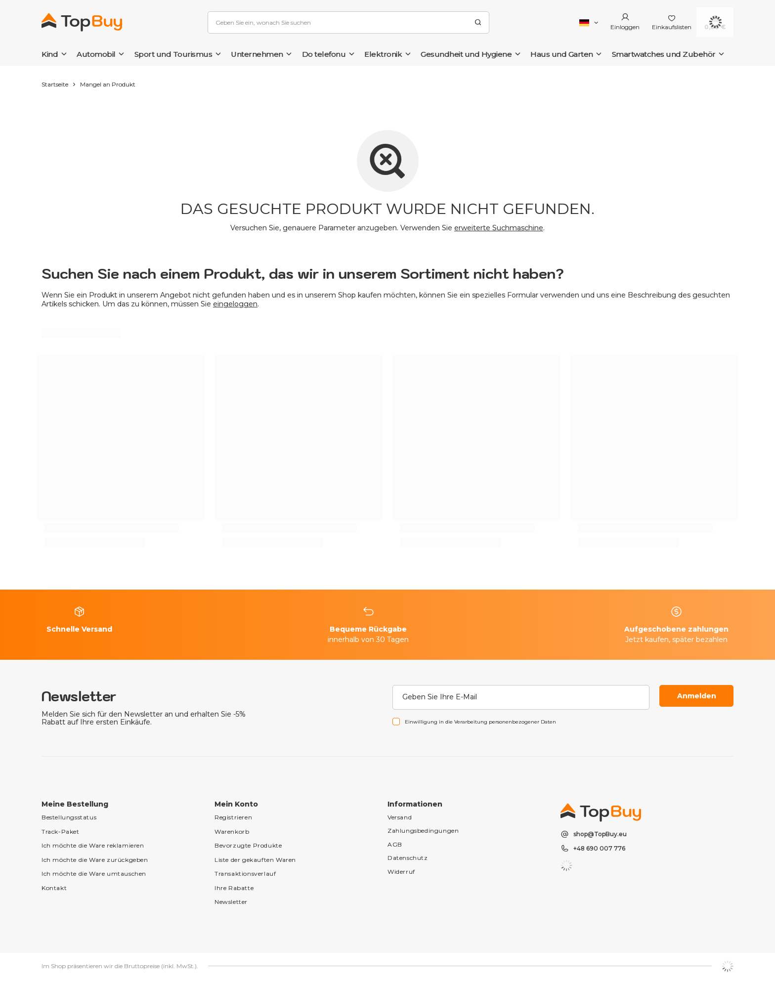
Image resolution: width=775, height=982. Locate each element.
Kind (50, 54)
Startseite (55, 84)
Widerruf (401, 871)
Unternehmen (257, 54)
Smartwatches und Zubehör (664, 54)
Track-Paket (61, 831)
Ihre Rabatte (234, 888)
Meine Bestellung (75, 804)
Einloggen (625, 27)
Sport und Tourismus (173, 54)
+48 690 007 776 (599, 848)
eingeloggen (235, 303)
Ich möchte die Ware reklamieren (93, 845)
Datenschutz (408, 857)
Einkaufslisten (671, 27)
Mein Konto (236, 804)
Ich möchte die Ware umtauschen (94, 873)
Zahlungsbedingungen (423, 830)
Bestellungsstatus (69, 817)
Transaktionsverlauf (245, 873)
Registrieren (233, 817)
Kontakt (54, 888)
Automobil (96, 54)
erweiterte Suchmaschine (498, 227)
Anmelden (696, 695)
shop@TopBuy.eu (600, 834)
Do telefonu (324, 54)
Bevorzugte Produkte (248, 845)
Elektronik (383, 54)
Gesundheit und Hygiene (466, 54)
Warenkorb (232, 831)
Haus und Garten (561, 54)
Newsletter (79, 696)
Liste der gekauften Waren (255, 859)
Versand (400, 817)
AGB (395, 844)
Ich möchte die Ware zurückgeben (95, 859)
